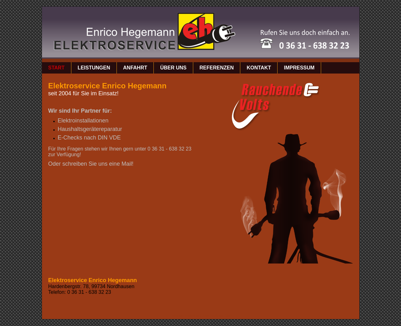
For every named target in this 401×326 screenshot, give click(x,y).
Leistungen (94, 67)
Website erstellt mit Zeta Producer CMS (202, 315)
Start (56, 67)
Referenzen (217, 67)
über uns (173, 67)
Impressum (299, 67)
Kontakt (259, 67)
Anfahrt (135, 67)
